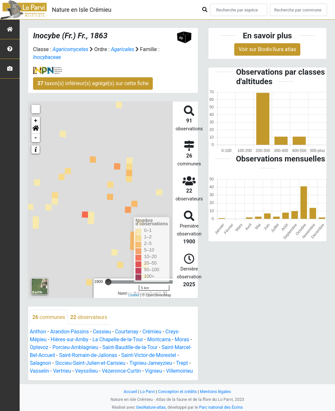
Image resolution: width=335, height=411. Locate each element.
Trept (185, 363)
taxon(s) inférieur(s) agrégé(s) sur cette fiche (93, 83)
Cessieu (103, 332)
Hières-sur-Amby (70, 340)
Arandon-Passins (70, 332)
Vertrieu (63, 371)
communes (49, 317)
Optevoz (39, 348)
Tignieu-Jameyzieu (153, 363)
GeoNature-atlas (150, 407)
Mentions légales (216, 391)
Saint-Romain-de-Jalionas (89, 355)
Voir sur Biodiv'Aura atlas (267, 49)
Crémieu (154, 332)
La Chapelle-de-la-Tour (119, 340)
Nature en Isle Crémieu (82, 9)
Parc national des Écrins (221, 407)
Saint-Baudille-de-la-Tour (132, 348)
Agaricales (123, 49)
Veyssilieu (87, 371)
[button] (35, 129)
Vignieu (156, 371)
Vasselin (39, 371)
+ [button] (36, 121)
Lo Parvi (146, 391)
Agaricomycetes (71, 49)
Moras (185, 340)
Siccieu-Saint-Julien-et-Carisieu (92, 363)
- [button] (36, 138)
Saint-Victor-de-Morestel (151, 355)
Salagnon (41, 363)
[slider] (108, 282)
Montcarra (161, 340)
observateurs (90, 317)
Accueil (129, 391)
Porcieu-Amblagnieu (76, 348)
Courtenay (129, 332)
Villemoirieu (182, 371)
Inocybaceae (47, 57)
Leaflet (133, 295)
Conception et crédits (177, 391)
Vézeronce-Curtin (123, 371)
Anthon (38, 332)
